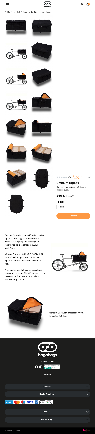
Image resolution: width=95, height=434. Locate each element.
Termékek (16, 12)
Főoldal (7, 12)
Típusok (60, 202)
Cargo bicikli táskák (30, 12)
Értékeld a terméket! (77, 177)
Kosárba (73, 216)
